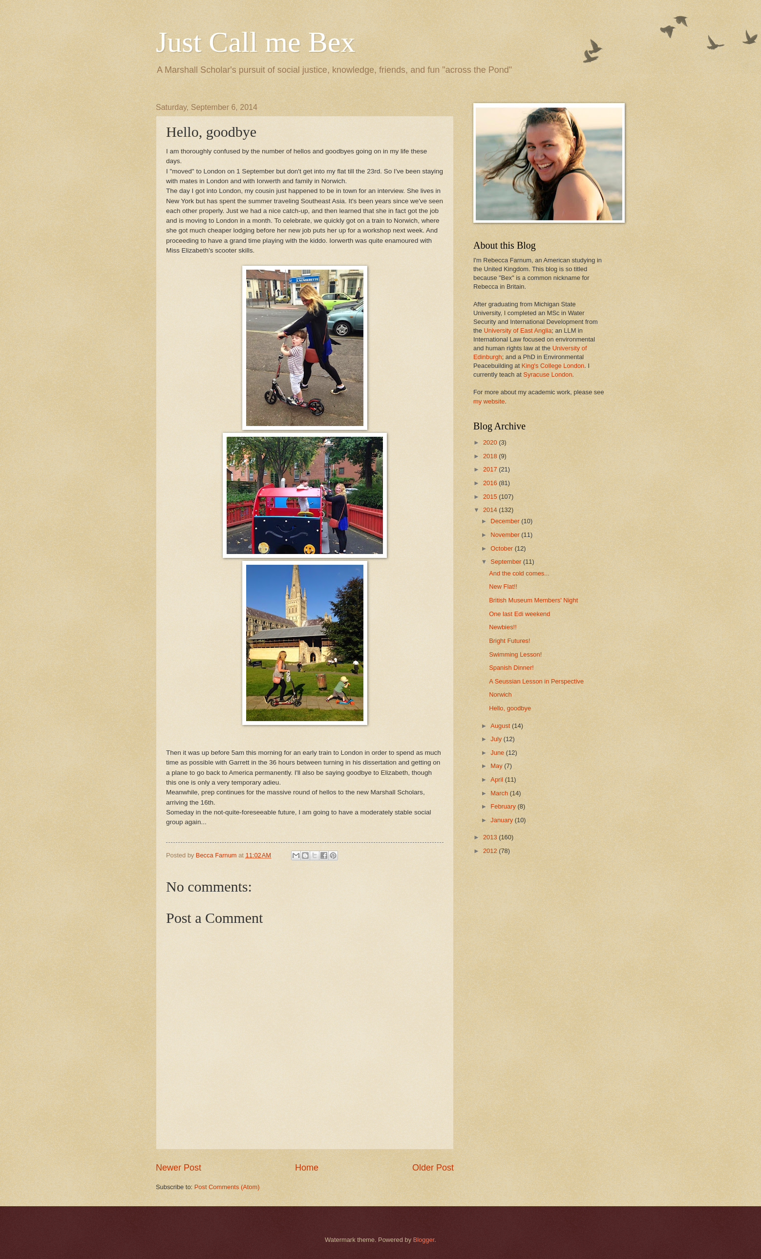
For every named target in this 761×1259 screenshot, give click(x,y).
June (498, 752)
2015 (491, 496)
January (502, 820)
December (505, 521)
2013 (491, 837)
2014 (491, 509)
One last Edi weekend (519, 614)
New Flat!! (503, 586)
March (499, 793)
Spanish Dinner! (511, 667)
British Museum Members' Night (533, 600)
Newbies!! (503, 627)
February (503, 806)
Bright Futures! (509, 640)
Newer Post (178, 1168)
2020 (491, 442)
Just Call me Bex (255, 42)
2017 (491, 469)
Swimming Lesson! (515, 654)
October (502, 548)
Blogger (424, 1239)
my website (489, 401)
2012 (491, 850)
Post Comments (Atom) (227, 1187)
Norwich (500, 694)
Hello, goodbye (510, 708)
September (506, 561)
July (496, 739)
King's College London (553, 365)
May (497, 765)
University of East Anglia (517, 330)
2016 (491, 483)
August (501, 725)
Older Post (433, 1168)
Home (306, 1168)
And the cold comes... (519, 573)
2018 (491, 456)
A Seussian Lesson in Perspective (536, 681)
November (505, 534)
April (497, 779)
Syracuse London (547, 374)
